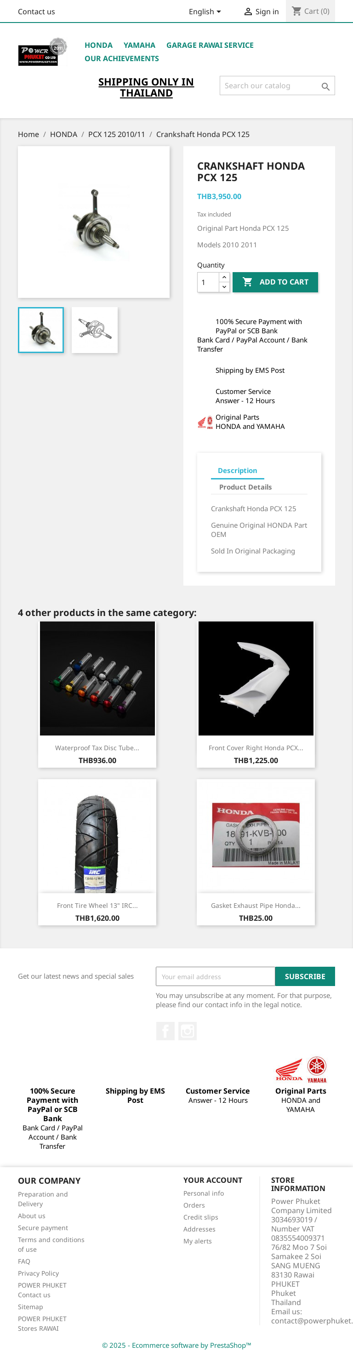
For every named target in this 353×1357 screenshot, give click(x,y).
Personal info (203, 1193)
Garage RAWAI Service (210, 45)
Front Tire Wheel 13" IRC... (97, 905)
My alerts (197, 1241)
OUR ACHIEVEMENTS (122, 58)
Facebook (165, 1031)
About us (32, 1215)
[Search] (277, 85)
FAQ (24, 1261)
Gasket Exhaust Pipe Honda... (256, 905)
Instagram (187, 1031)
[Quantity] (208, 282)
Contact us (36, 11)
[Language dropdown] (206, 12)
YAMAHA (139, 45)
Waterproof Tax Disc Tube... (97, 747)
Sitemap (30, 1306)
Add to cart (275, 282)
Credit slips (200, 1217)
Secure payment (43, 1227)
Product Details (245, 486)
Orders (194, 1205)
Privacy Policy (38, 1273)
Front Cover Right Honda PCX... (256, 747)
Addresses (199, 1229)
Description (237, 470)
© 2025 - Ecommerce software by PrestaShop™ (176, 1345)
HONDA (99, 45)
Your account (212, 1180)
